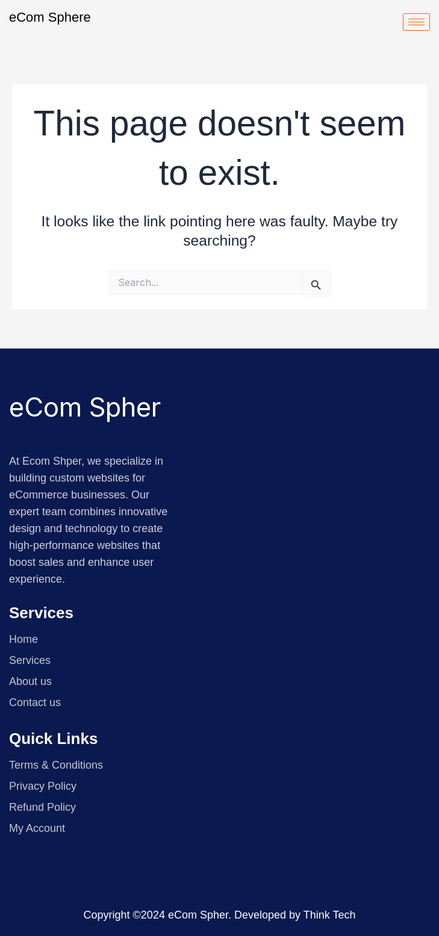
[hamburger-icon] (416, 22)
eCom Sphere (50, 17)
